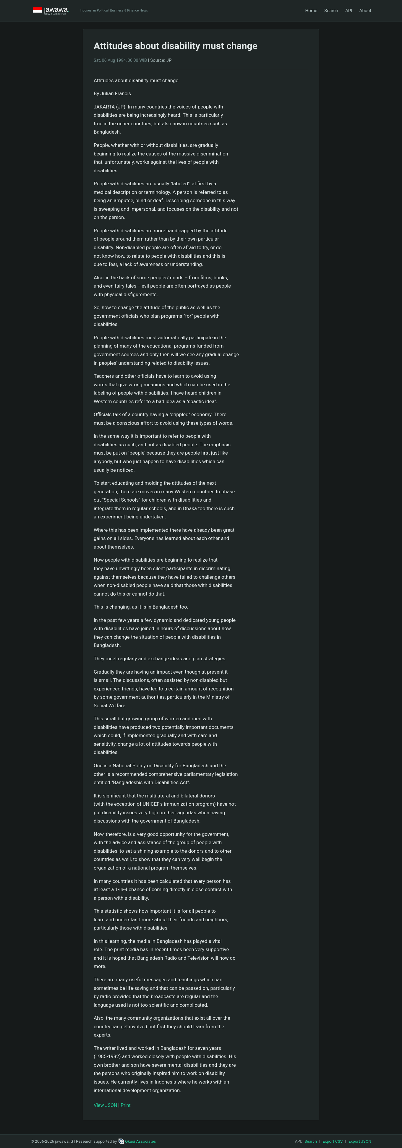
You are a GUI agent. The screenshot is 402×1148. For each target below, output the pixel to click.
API (348, 10)
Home (311, 10)
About (365, 10)
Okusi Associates (137, 1141)
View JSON (105, 1105)
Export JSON (359, 1141)
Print (125, 1105)
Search (331, 10)
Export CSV (332, 1141)
